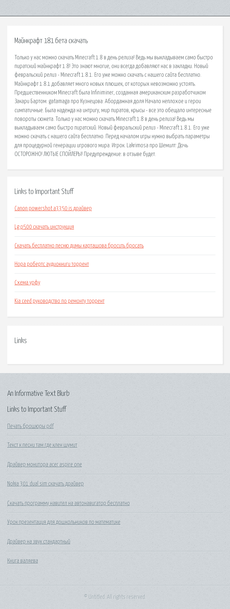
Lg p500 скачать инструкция (44, 227)
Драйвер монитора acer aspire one (44, 465)
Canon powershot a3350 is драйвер (53, 208)
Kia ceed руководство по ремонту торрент (59, 301)
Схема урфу (27, 283)
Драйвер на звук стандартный (38, 542)
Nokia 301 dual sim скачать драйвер (45, 484)
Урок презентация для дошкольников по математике (63, 522)
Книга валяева (22, 561)
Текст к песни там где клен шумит (42, 445)
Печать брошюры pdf (30, 426)
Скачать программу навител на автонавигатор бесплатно (68, 503)
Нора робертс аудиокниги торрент (52, 264)
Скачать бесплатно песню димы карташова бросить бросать (79, 246)
